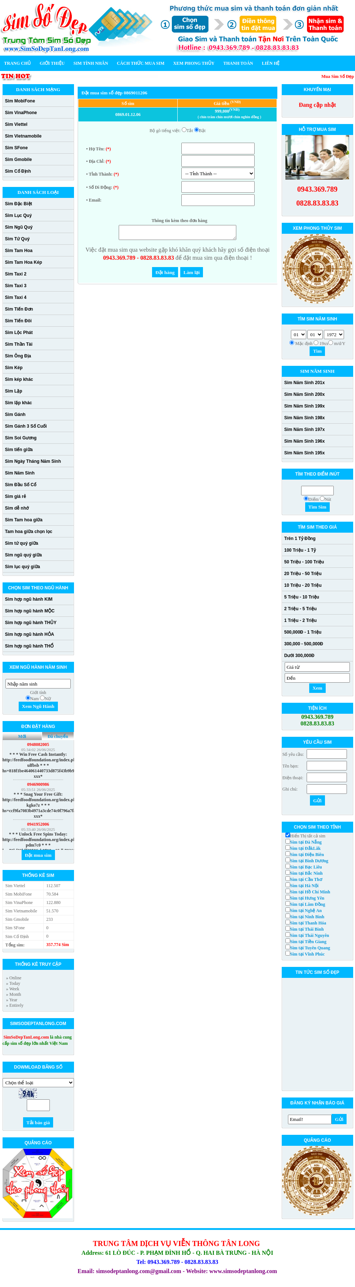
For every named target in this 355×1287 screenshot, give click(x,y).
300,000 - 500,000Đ (303, 643)
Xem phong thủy (194, 63)
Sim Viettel (16, 124)
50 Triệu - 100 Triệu (304, 561)
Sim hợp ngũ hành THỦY (31, 622)
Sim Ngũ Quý (19, 227)
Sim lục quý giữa (22, 566)
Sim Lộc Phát (19, 332)
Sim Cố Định (18, 171)
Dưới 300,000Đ (299, 655)
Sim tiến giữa (19, 449)
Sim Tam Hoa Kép (23, 262)
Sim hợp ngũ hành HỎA (29, 634)
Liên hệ (271, 63)
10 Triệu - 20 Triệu (303, 585)
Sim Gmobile (18, 159)
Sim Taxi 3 (15, 285)
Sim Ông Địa (18, 356)
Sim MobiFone (20, 101)
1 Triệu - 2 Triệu (300, 620)
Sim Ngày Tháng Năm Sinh (33, 461)
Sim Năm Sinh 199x (304, 406)
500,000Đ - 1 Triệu (303, 632)
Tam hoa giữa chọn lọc (28, 531)
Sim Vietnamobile (23, 136)
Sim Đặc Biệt (18, 203)
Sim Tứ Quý (17, 238)
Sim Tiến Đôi (18, 320)
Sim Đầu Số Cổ (21, 484)
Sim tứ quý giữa (21, 543)
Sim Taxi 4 (15, 297)
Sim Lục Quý (18, 215)
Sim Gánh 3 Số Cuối (26, 426)
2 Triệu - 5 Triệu (300, 608)
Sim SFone (16, 147)
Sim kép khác (19, 379)
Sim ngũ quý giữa (23, 555)
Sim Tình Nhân (90, 63)
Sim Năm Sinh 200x (304, 394)
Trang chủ (17, 63)
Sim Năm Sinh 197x (304, 429)
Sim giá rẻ (15, 496)
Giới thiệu (52, 63)
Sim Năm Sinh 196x (304, 441)
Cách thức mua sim (140, 63)
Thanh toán (238, 63)
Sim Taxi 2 (15, 274)
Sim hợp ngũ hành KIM (29, 599)
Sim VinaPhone (21, 112)
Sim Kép (14, 367)
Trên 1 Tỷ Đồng (300, 538)
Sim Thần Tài (19, 344)
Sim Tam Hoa (19, 250)
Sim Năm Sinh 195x (304, 452)
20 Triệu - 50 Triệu (303, 573)
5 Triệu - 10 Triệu (301, 597)
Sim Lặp (13, 391)
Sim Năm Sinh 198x (304, 417)
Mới (22, 736)
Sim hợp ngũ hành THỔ (29, 646)
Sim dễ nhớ (17, 508)
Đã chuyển (58, 736)
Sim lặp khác (18, 402)
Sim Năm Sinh (20, 473)
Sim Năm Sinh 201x (304, 382)
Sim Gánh (15, 414)
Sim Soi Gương (21, 437)
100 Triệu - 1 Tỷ (300, 550)
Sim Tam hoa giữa (23, 519)
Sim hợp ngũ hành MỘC (30, 611)
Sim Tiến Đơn (19, 309)
